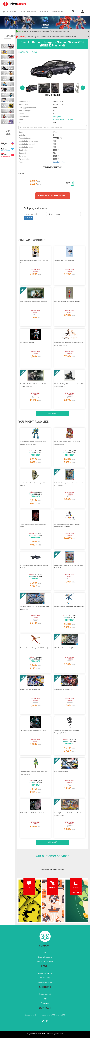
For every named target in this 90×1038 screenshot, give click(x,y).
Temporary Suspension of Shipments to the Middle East (46, 36)
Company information (45, 982)
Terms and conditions (45, 973)
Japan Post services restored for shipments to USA (42, 31)
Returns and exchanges (45, 961)
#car (63, 162)
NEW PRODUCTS (28, 11)
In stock (43, 11)
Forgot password (45, 994)
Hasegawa (57, 116)
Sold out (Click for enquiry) (52, 195)
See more (52, 413)
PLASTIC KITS (23, 52)
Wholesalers (45, 1003)
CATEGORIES (10, 11)
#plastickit (57, 162)
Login (45, 999)
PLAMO (34, 52)
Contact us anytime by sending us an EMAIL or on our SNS (45, 1015)
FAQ (45, 953)
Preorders (57, 11)
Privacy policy (45, 978)
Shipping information (45, 957)
